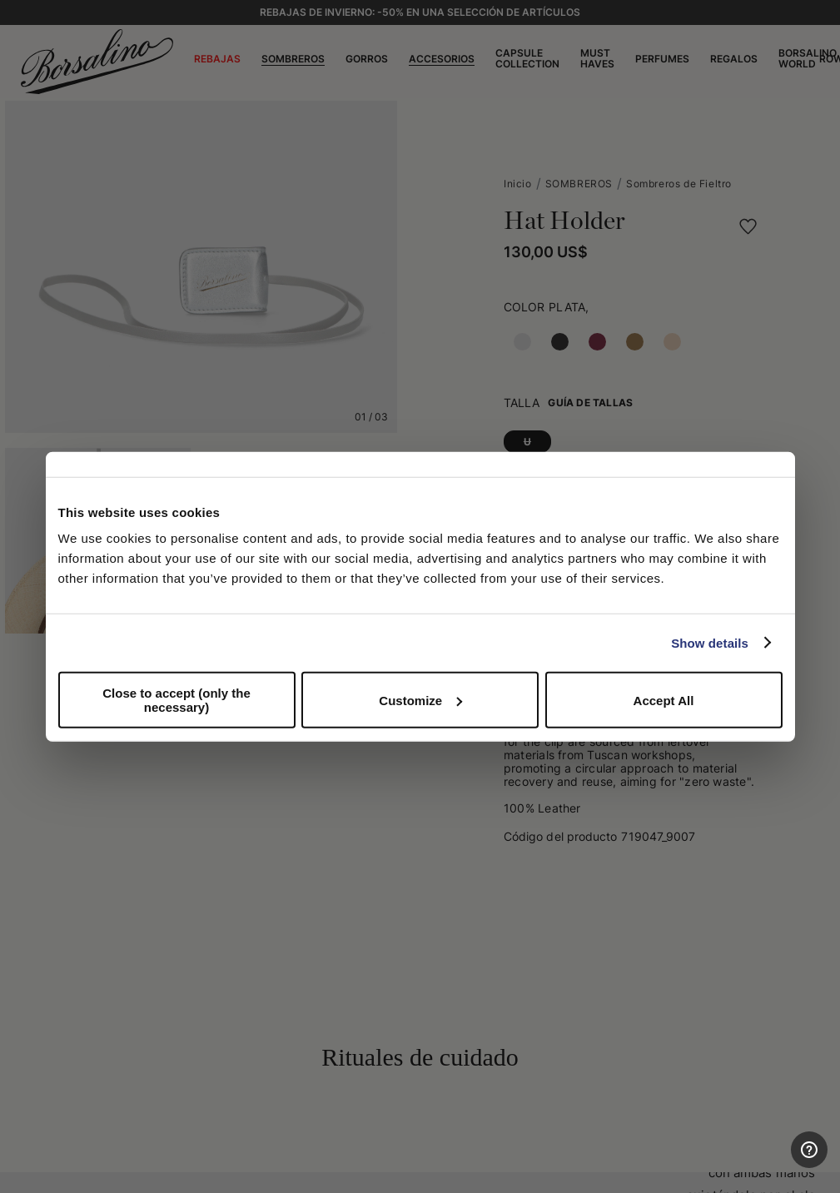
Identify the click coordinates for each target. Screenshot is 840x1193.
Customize (420, 700)
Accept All (664, 700)
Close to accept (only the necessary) (176, 700)
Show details (709, 642)
